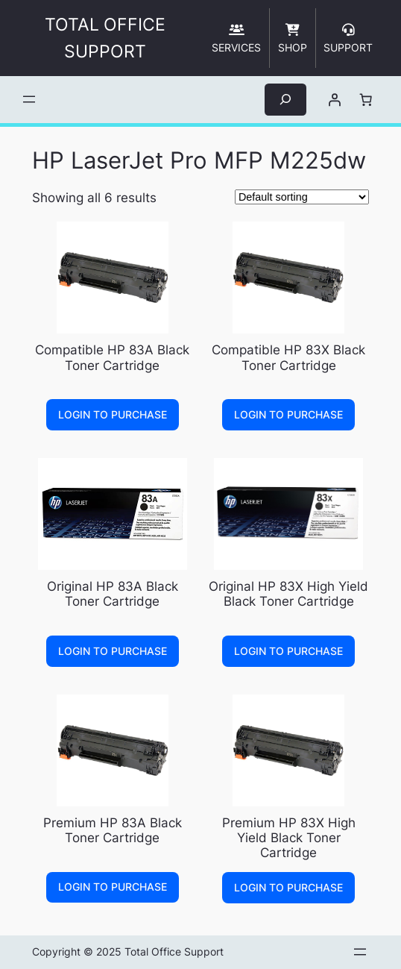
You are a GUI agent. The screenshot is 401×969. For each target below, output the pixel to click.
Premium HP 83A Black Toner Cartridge (112, 830)
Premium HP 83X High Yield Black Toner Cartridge (289, 837)
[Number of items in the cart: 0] (365, 99)
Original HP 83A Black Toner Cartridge (112, 594)
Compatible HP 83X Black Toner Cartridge (288, 357)
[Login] (334, 99)
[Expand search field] (285, 100)
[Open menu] (29, 99)
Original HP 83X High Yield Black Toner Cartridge (288, 594)
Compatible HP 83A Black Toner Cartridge (112, 357)
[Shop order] (302, 196)
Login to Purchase (112, 414)
